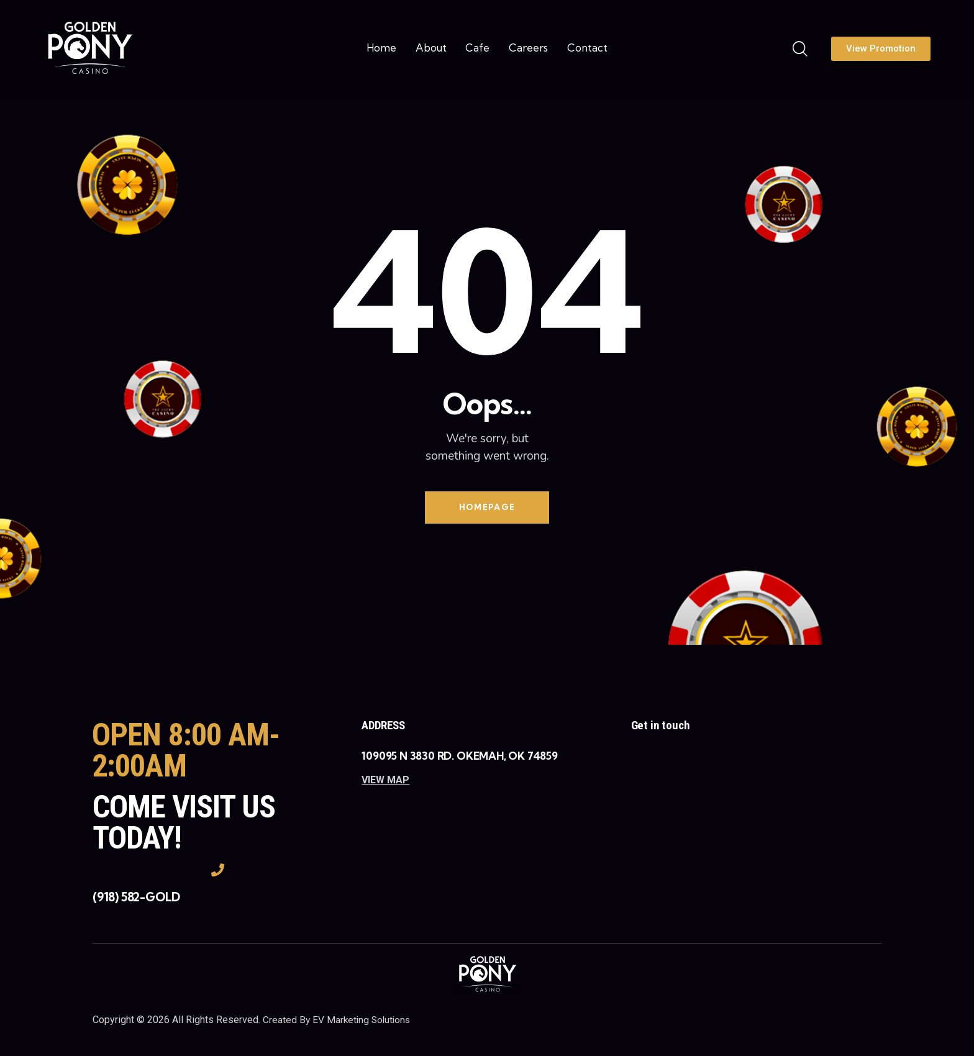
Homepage (487, 508)
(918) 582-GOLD (136, 899)
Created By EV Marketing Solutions (338, 1021)
